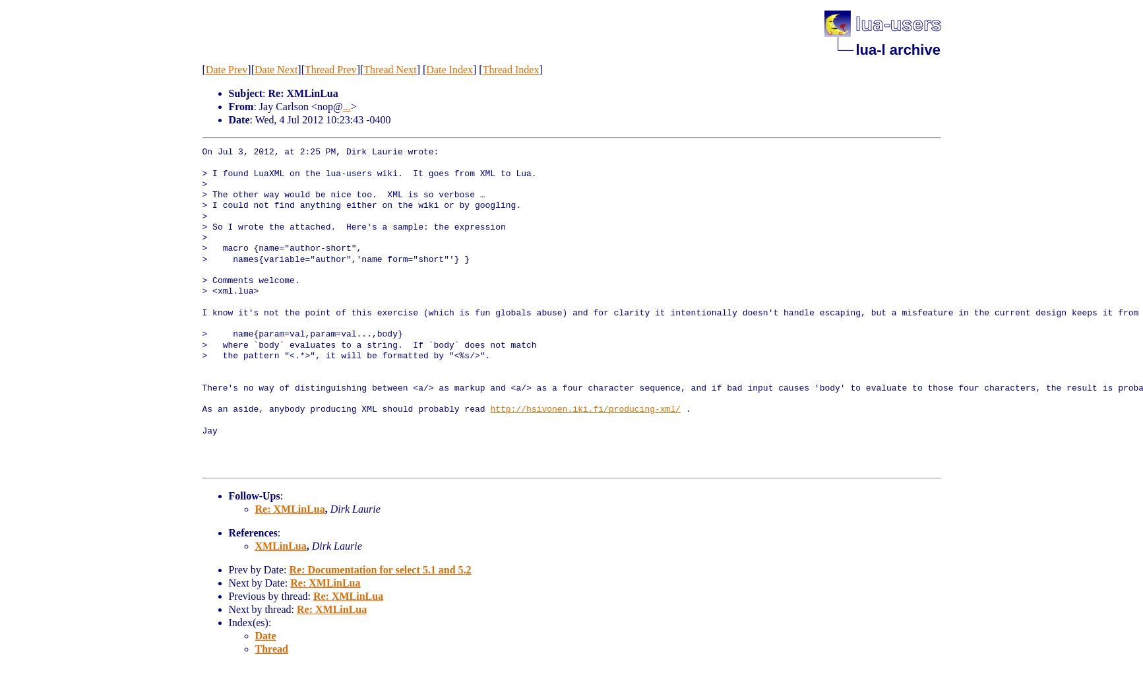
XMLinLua (281, 546)
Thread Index (511, 69)
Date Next (276, 69)
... (347, 106)
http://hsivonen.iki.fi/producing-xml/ (585, 410)
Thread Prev (331, 69)
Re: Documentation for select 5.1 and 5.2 (380, 569)
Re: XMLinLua (290, 509)
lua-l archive (898, 50)
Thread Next (389, 69)
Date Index (449, 69)
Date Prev (227, 69)
